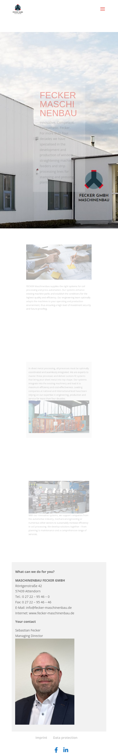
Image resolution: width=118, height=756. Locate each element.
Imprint (41, 737)
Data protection (65, 737)
